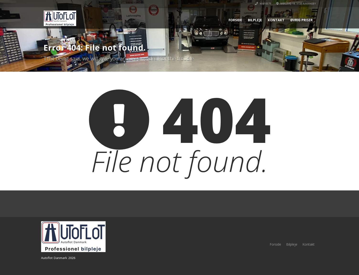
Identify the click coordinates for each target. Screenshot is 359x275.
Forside (235, 20)
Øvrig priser (301, 20)
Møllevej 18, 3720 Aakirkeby (296, 3)
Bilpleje (255, 20)
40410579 (263, 3)
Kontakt (276, 20)
